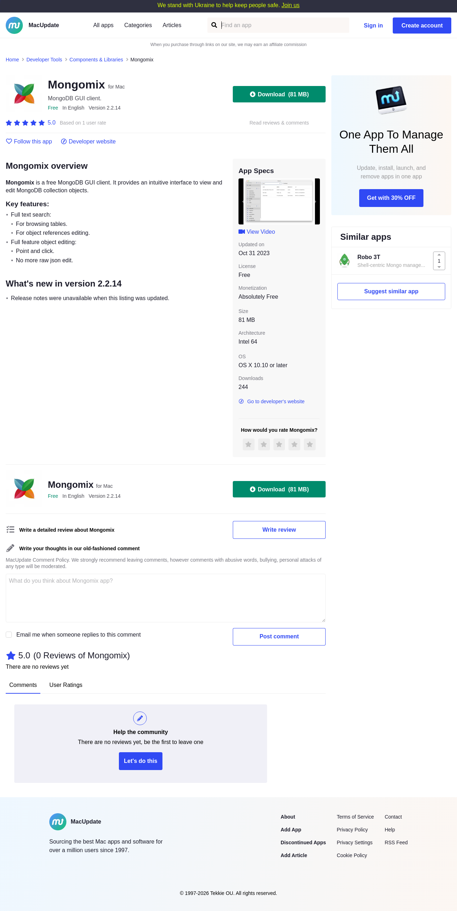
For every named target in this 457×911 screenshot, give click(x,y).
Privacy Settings (354, 842)
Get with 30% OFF (391, 198)
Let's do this (140, 761)
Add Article (294, 855)
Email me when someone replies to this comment (78, 635)
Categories (138, 25)
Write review (279, 529)
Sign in (373, 25)
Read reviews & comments (279, 123)
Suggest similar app (391, 291)
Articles (171, 25)
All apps (103, 25)
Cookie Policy (352, 855)
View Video (256, 232)
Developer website (88, 142)
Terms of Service (355, 817)
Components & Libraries (96, 59)
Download (279, 94)
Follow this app (29, 142)
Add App (291, 829)
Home (12, 59)
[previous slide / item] (243, 201)
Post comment (279, 636)
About (288, 817)
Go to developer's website (271, 401)
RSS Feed (396, 842)
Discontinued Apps (303, 842)
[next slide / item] (315, 201)
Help (390, 829)
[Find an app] (213, 25)
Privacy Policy (352, 829)
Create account (422, 25)
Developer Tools (44, 59)
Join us (290, 5)
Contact (393, 817)
